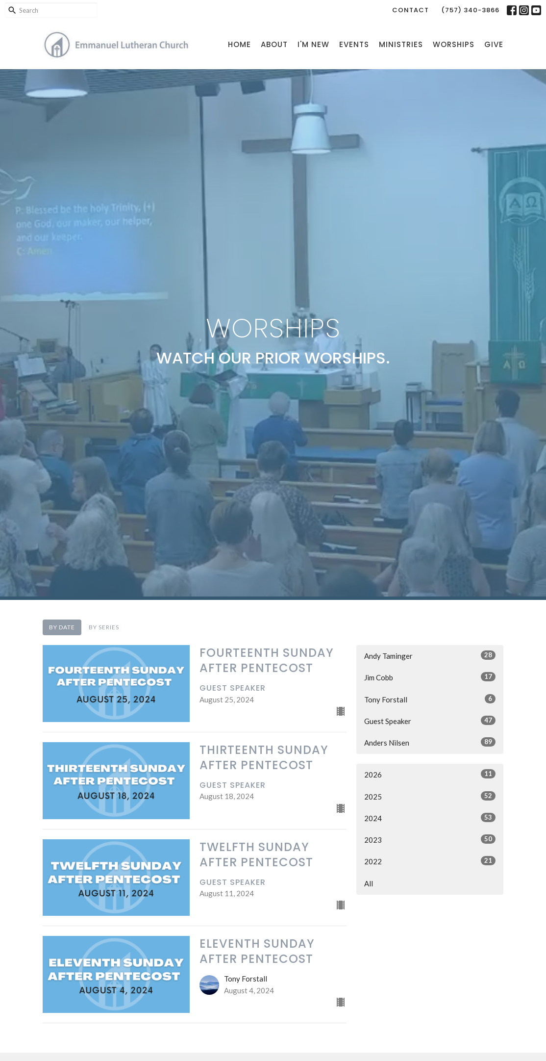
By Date (62, 627)
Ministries (401, 44)
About (274, 44)
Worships (453, 44)
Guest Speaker (430, 720)
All (368, 883)
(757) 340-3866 (470, 10)
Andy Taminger (430, 655)
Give (493, 44)
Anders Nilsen (430, 742)
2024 (430, 818)
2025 (430, 796)
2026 (430, 774)
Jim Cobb (430, 677)
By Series (104, 627)
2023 (430, 839)
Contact (410, 10)
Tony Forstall (430, 699)
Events (354, 44)
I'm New (313, 44)
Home (239, 44)
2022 (430, 861)
